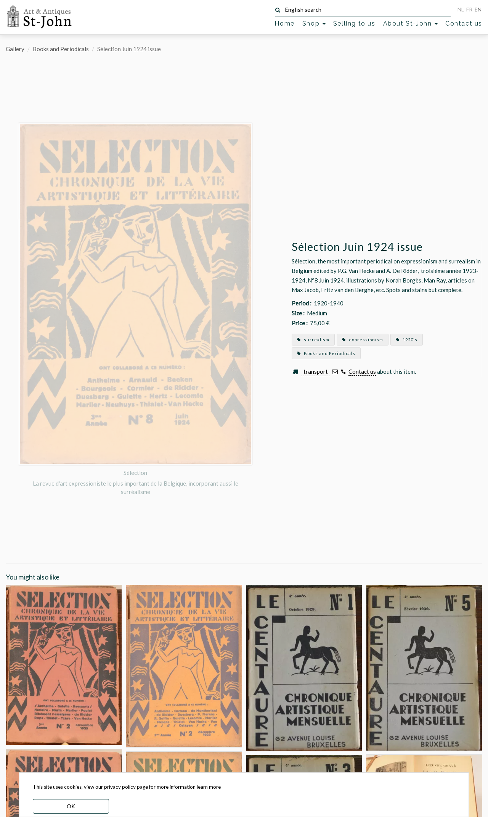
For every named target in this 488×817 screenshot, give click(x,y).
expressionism (362, 339)
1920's (406, 339)
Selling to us (354, 23)
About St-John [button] (410, 23)
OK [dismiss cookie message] (71, 806)
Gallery (15, 48)
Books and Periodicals (61, 48)
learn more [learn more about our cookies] (209, 787)
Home (284, 23)
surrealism (313, 339)
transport (315, 371)
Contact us (463, 23)
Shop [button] (314, 23)
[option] (135, 309)
